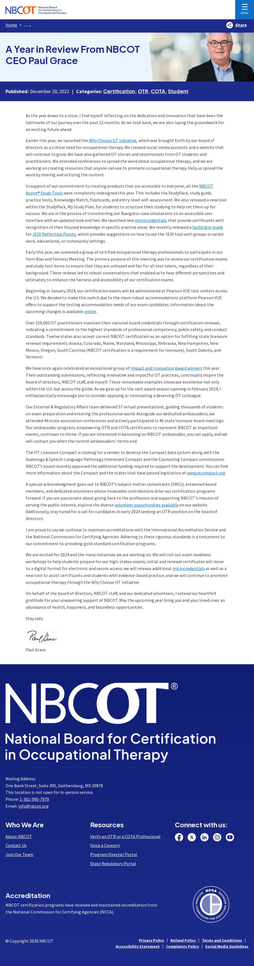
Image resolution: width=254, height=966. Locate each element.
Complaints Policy (182, 946)
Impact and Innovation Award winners (166, 368)
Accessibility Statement (138, 946)
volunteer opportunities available (146, 505)
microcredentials (151, 220)
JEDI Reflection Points (54, 234)
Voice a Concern (105, 845)
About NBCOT (19, 836)
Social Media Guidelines (226, 946)
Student (178, 91)
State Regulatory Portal (113, 863)
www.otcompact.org (206, 473)
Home (11, 25)
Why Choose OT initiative (112, 140)
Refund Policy (183, 940)
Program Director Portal (113, 854)
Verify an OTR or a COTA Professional (125, 836)
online (90, 311)
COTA (158, 91)
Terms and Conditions (222, 940)
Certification (119, 91)
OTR (143, 91)
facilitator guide (207, 227)
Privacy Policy (151, 940)
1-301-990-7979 (34, 799)
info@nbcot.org (33, 806)
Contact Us (16, 845)
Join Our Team (19, 854)
